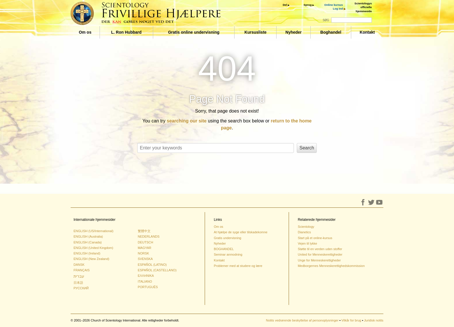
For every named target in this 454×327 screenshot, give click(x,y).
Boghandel (330, 32)
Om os (85, 32)
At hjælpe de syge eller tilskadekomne (240, 232)
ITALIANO (145, 281)
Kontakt (367, 32)
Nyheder (293, 32)
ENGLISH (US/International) (94, 231)
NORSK (143, 253)
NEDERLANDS (149, 236)
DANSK (79, 264)
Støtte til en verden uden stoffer (320, 249)
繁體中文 (144, 231)
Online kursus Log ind (333, 6)
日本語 (78, 282)
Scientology (306, 226)
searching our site (187, 120)
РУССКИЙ (81, 288)
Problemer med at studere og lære (238, 266)
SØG (326, 20)
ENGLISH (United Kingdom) (93, 248)
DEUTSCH (145, 242)
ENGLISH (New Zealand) (91, 259)
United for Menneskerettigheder (320, 254)
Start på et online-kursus (315, 238)
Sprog (308, 4)
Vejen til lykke (307, 243)
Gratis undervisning (227, 238)
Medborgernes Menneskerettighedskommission (331, 266)
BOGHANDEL (224, 249)
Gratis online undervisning (193, 32)
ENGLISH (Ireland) (87, 253)
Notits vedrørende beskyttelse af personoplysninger (302, 320)
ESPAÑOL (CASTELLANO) (157, 270)
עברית (79, 276)
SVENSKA (145, 259)
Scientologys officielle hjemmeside (363, 7)
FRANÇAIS (82, 270)
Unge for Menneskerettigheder (319, 260)
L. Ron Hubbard (126, 32)
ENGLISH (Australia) (88, 236)
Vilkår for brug (351, 320)
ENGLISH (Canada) (88, 242)
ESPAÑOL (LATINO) (152, 264)
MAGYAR (144, 248)
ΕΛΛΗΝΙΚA (146, 275)
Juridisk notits (373, 320)
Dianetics (304, 232)
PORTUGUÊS (148, 287)
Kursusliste (255, 32)
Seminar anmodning (228, 254)
